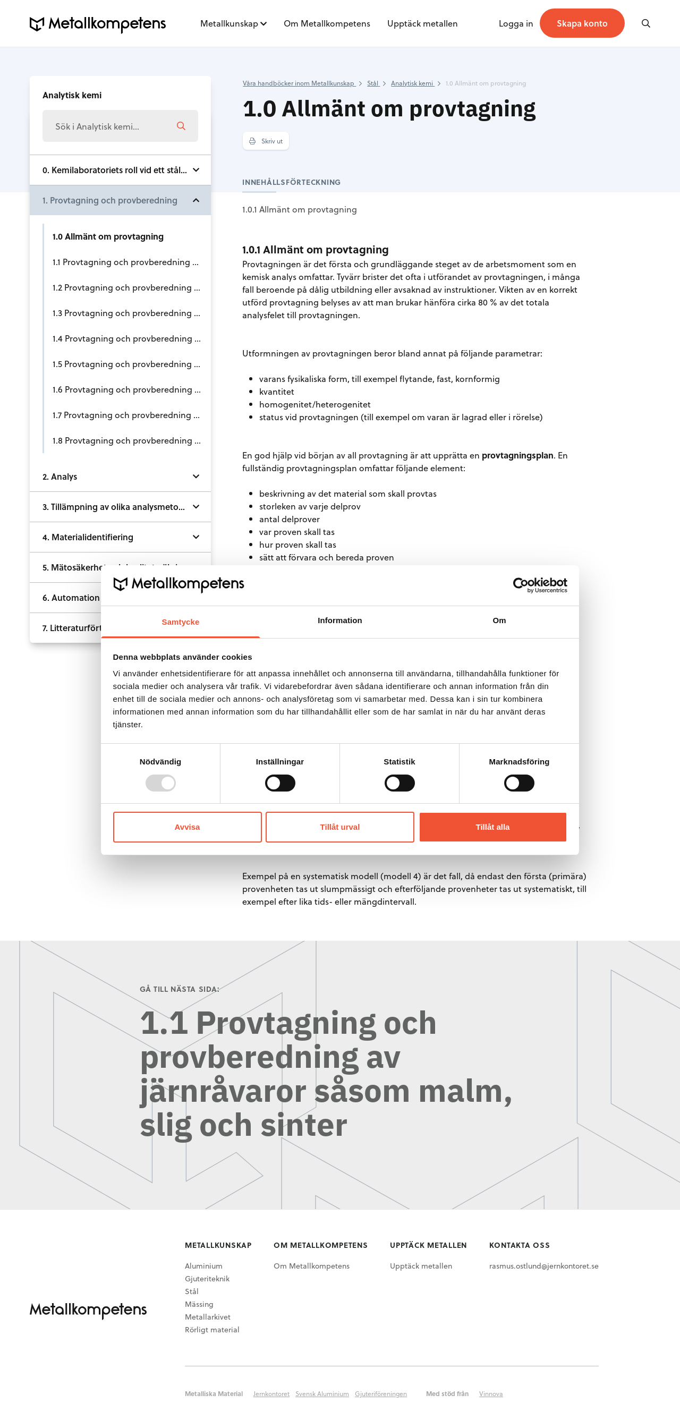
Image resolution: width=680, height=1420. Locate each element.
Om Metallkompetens (327, 23)
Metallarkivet (208, 1316)
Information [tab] (340, 620)
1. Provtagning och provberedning (109, 200)
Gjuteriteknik (207, 1278)
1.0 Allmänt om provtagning (108, 236)
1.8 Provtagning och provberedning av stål (132, 440)
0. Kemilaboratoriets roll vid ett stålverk (120, 170)
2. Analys (59, 476)
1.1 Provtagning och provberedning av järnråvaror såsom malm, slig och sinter (132, 262)
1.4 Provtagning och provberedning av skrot (132, 338)
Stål (192, 1291)
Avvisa (187, 826)
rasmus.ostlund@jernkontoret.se (544, 1265)
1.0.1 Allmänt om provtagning (299, 209)
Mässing (199, 1304)
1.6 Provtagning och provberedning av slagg (132, 389)
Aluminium (204, 1265)
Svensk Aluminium (322, 1393)
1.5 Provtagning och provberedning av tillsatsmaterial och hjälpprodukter (132, 364)
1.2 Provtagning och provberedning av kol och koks (132, 287)
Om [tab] (499, 620)
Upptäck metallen (422, 23)
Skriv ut (266, 141)
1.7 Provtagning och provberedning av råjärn (132, 415)
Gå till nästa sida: (180, 988)
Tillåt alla (493, 826)
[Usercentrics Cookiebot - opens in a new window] (520, 585)
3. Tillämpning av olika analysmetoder (117, 506)
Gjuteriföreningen (381, 1393)
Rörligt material (212, 1329)
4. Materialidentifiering (87, 537)
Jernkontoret (271, 1393)
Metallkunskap (229, 23)
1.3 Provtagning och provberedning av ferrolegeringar (132, 313)
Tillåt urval (340, 826)
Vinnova (491, 1393)
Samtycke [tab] (181, 621)
